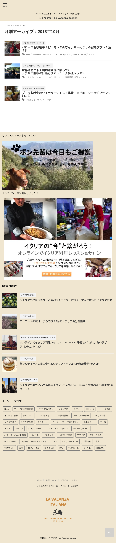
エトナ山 (30, 77)
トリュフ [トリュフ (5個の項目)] (19, 428)
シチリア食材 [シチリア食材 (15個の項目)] (27, 421)
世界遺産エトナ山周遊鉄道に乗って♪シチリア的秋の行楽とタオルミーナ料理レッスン (53, 71)
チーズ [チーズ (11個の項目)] (103, 421)
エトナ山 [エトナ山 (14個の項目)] (90, 408)
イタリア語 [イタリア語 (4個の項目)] (63, 408)
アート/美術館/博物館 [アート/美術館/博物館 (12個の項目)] (23, 408)
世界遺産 (78, 77)
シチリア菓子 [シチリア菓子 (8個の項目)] (10, 421)
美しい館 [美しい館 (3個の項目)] (87, 447)
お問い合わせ (51, 481)
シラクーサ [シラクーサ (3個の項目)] (43, 421)
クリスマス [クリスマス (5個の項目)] (28, 415)
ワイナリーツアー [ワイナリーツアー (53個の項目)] (70, 441)
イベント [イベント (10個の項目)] (77, 408)
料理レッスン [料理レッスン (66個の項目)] (34, 447)
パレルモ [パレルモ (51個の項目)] (35, 434)
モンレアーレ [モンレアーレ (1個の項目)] (10, 441)
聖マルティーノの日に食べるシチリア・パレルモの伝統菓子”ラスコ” (62, 363)
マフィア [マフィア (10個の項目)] (81, 434)
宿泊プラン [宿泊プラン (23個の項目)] (9, 447)
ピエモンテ (68, 54)
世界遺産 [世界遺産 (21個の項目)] (87, 441)
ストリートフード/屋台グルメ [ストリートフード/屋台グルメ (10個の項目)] (65, 421)
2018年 (16, 26)
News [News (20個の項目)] (6, 408)
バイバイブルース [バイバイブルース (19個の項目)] (81, 428)
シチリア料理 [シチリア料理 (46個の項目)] (99, 415)
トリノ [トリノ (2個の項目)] (7, 428)
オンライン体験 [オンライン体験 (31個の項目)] (11, 415)
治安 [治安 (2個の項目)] (61, 447)
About (39, 481)
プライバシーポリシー (70, 481)
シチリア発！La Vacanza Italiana (58, 17)
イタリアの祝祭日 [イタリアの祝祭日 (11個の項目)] (46, 408)
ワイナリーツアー (85, 54)
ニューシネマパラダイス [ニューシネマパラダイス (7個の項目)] (57, 428)
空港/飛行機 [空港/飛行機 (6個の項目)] (73, 447)
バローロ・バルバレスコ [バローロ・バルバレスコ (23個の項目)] (15, 434)
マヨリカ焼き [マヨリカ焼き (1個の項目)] (96, 434)
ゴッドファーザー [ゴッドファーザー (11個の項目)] (81, 415)
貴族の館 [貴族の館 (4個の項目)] (100, 447)
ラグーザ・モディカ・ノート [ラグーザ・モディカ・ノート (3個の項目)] (34, 441)
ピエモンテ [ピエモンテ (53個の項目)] (48, 434)
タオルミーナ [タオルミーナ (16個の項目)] (89, 421)
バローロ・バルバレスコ (47, 54)
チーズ (29, 54)
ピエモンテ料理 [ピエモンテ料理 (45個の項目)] (65, 434)
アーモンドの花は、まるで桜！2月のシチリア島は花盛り (54, 320)
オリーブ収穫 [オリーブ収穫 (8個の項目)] (104, 408)
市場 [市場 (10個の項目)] (21, 447)
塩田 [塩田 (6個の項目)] (98, 441)
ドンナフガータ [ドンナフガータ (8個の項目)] (35, 428)
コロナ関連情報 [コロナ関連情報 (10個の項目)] (61, 415)
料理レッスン (91, 77)
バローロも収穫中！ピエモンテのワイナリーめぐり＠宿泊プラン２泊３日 (66, 49)
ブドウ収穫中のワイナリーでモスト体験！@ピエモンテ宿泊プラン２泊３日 (66, 94)
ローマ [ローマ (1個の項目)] (54, 441)
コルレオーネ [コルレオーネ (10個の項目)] (44, 415)
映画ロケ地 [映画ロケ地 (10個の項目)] (49, 447)
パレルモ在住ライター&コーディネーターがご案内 (58, 487)
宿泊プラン (103, 54)
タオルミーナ (44, 77)
